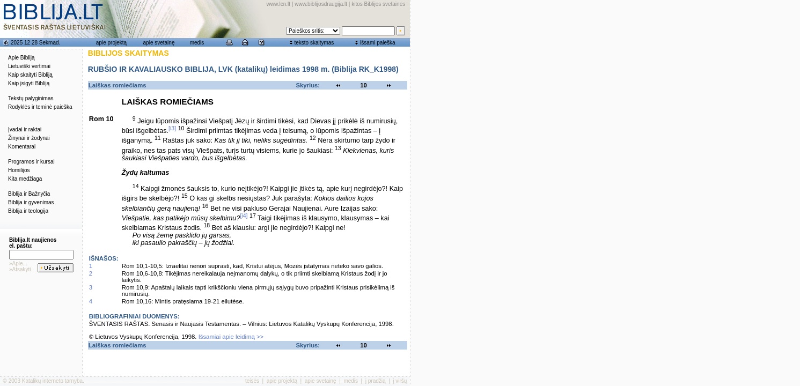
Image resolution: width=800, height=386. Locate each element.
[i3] (172, 128)
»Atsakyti (20, 269)
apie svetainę (159, 43)
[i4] (243, 215)
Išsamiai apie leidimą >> (231, 336)
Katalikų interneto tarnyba (52, 381)
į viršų (400, 381)
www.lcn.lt (278, 4)
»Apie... (18, 263)
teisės (252, 381)
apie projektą (111, 43)
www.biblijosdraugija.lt (321, 4)
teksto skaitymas (314, 43)
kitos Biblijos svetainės (378, 4)
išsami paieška (377, 43)
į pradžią (375, 381)
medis (197, 43)
